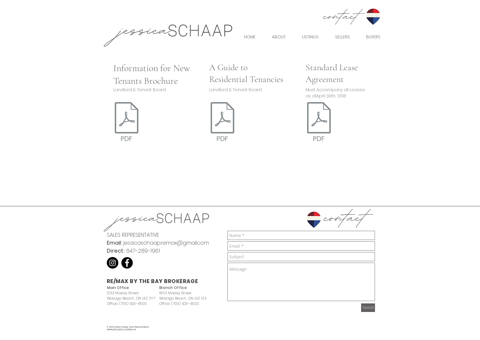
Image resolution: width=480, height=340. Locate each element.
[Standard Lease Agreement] (319, 122)
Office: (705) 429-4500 (127, 303)
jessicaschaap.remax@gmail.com (166, 242)
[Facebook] (127, 263)
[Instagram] (112, 263)
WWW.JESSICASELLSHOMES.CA (121, 329)
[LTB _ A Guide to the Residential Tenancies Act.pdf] (222, 122)
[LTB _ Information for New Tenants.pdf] (126, 122)
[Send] (368, 307)
